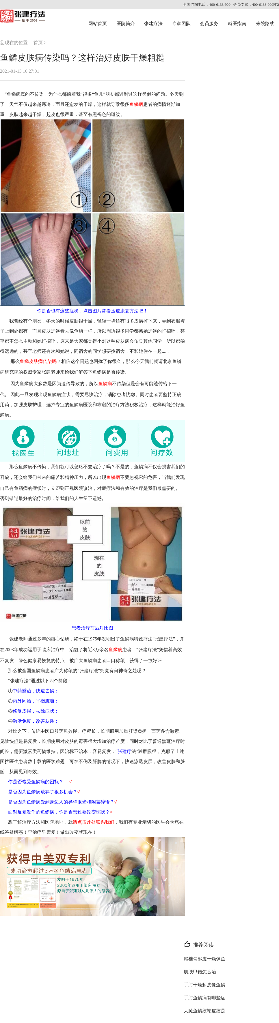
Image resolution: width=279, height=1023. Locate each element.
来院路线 (265, 23)
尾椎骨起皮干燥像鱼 (204, 958)
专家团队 (181, 23)
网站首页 (97, 23)
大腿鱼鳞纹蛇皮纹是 (204, 1010)
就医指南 (237, 23)
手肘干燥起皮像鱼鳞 (204, 984)
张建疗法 (153, 23)
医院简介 (125, 23)
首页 (38, 42)
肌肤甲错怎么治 (200, 971)
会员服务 (209, 23)
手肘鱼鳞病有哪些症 (204, 997)
